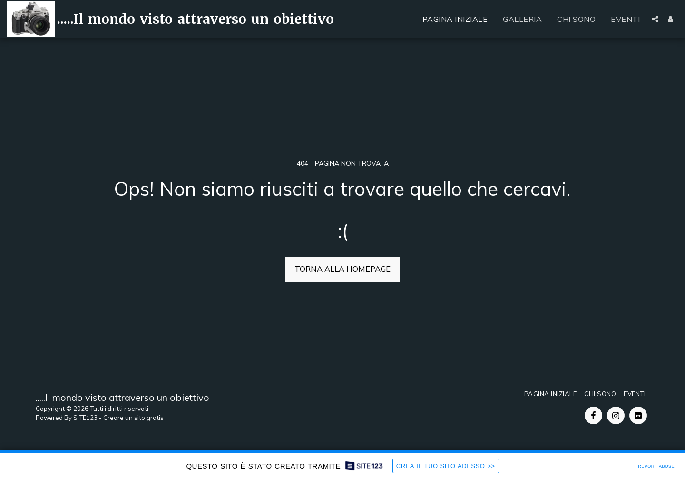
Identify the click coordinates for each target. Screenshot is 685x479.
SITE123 (85, 417)
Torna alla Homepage (342, 269)
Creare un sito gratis (133, 417)
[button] (655, 19)
